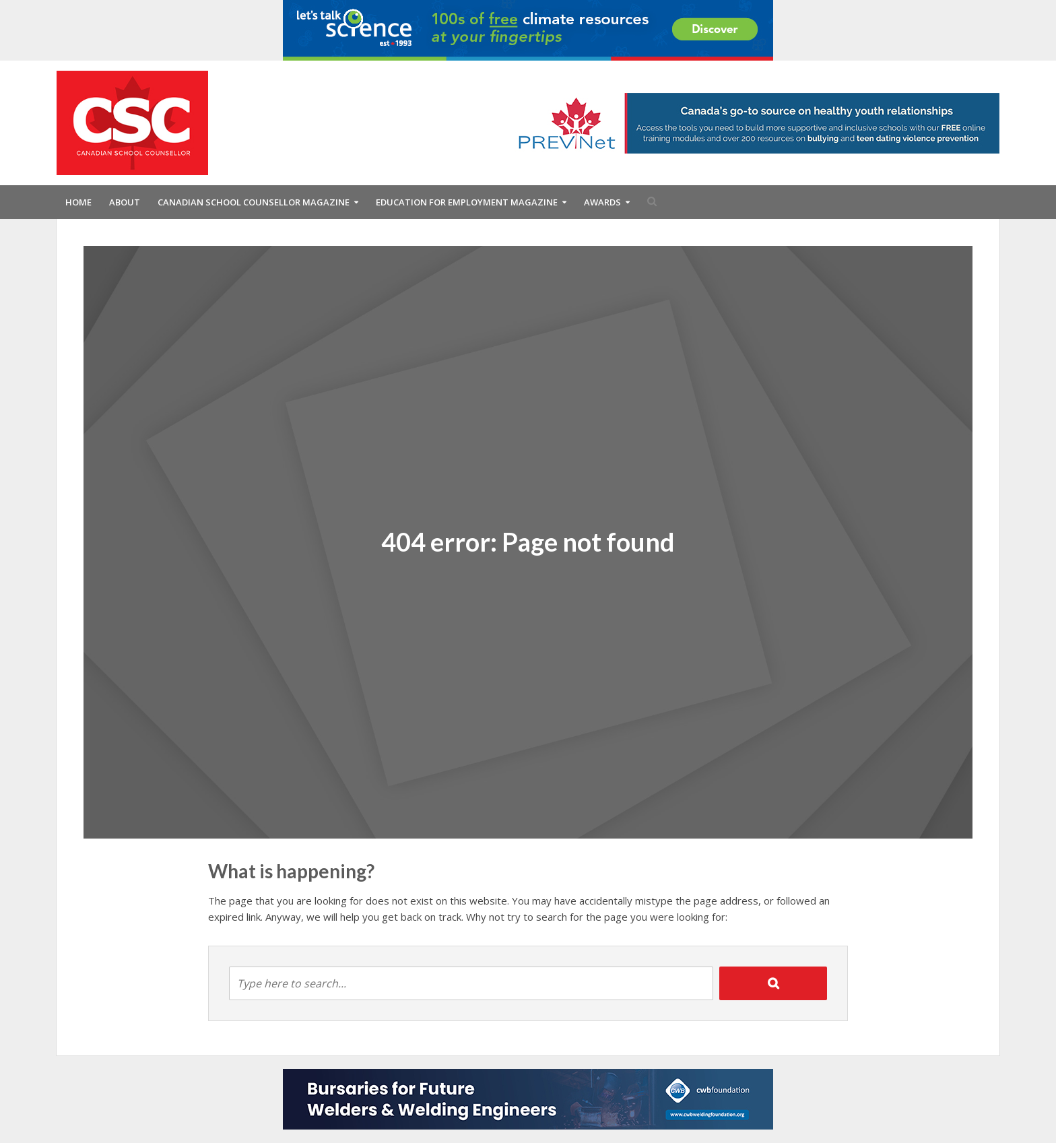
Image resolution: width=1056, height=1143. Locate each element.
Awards (602, 202)
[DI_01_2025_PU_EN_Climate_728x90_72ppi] (528, 29)
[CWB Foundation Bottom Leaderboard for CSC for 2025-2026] (528, 1098)
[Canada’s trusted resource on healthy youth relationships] (754, 122)
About (124, 202)
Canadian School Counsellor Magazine (254, 202)
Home (78, 202)
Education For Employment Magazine (467, 202)
